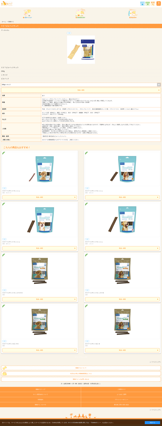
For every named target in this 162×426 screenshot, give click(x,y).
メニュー (158, 3)
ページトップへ (156, 362)
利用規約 (40, 399)
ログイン (142, 3)
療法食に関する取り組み (121, 404)
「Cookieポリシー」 (96, 422)
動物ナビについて (81, 368)
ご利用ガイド (121, 389)
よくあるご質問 (121, 394)
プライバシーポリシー (121, 399)
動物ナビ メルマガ (40, 404)
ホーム (4, 21)
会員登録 (147, 3)
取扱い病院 (81, 90)
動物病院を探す (80, 13)
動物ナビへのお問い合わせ (81, 379)
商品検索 (153, 3)
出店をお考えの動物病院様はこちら (81, 373)
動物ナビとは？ (27, 13)
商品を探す (133, 13)
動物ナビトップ (40, 389)
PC (86, 357)
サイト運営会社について (40, 394)
